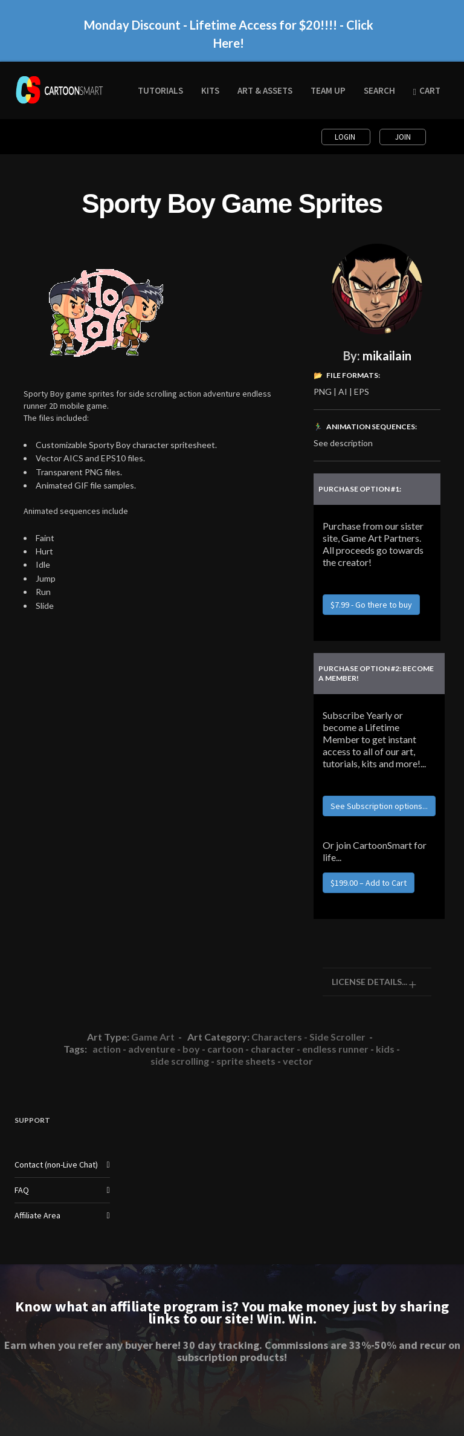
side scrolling (179, 1061)
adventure (151, 1048)
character (273, 1048)
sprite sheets (246, 1061)
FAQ (21, 1189)
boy (191, 1048)
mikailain (386, 355)
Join (403, 137)
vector (298, 1061)
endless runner (335, 1048)
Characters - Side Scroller (308, 1036)
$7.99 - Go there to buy (371, 604)
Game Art (153, 1036)
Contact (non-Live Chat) (56, 1164)
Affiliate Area (37, 1215)
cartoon (225, 1048)
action (106, 1048)
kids (385, 1048)
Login (345, 137)
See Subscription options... (379, 806)
